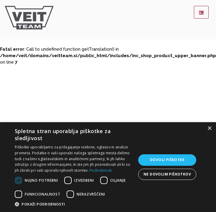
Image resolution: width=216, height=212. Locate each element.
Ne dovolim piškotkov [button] (167, 174)
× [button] (209, 128)
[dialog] (108, 167)
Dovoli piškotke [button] (167, 159)
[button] (74, 204)
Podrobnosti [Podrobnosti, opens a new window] (101, 170)
